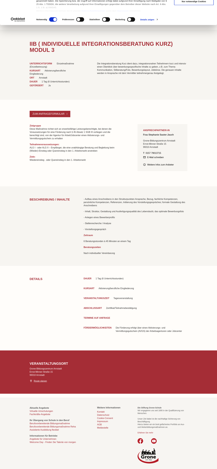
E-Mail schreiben (155, 157)
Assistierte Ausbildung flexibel (44, 430)
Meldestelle (102, 428)
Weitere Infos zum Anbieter (160, 164)
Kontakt (101, 412)
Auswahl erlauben (194, 15)
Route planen (40, 381)
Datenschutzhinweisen (93, 33)
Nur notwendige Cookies (194, 24)
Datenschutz (103, 415)
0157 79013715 (153, 153)
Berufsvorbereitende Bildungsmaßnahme (50, 423)
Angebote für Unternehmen (43, 439)
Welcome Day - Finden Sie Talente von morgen (53, 442)
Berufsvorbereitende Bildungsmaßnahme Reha (53, 426)
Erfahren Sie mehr (145, 433)
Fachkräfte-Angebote (40, 414)
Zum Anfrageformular (49, 113)
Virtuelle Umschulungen (41, 411)
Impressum (123, 33)
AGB (99, 424)
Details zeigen (147, 42)
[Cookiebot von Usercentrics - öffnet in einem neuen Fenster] (18, 42)
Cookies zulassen (194, 7)
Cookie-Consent (105, 418)
